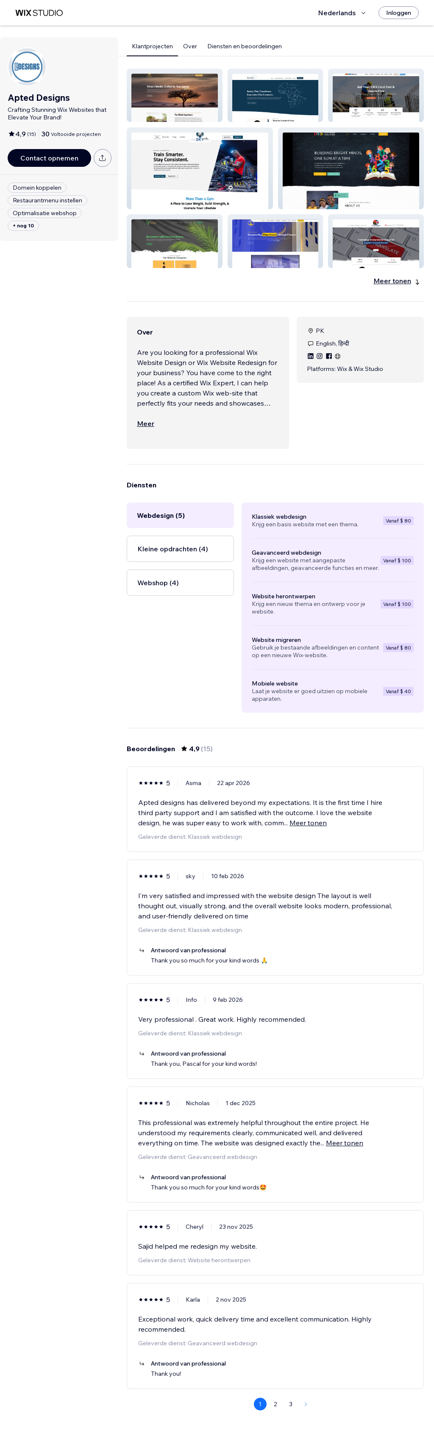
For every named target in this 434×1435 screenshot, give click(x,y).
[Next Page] (306, 1404)
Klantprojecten (152, 46)
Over (190, 46)
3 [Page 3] (290, 1404)
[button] (175, 95)
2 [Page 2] (275, 1404)
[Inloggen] (398, 12)
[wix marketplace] (39, 13)
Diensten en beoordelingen (244, 46)
